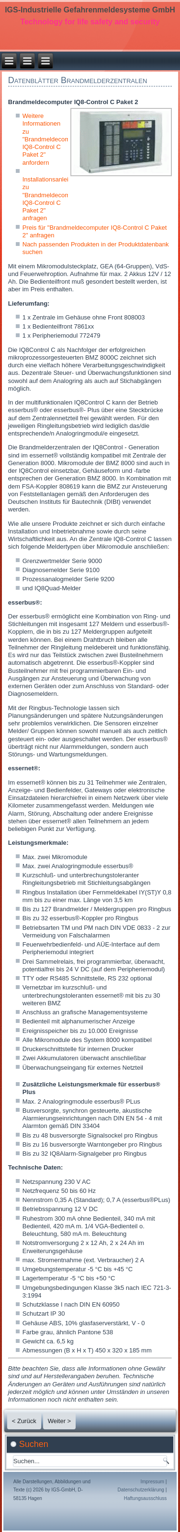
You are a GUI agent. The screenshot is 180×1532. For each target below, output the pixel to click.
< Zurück (24, 1421)
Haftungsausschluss (145, 1498)
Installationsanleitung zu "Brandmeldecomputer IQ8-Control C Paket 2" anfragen (53, 199)
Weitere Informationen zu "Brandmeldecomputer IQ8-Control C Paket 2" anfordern (53, 139)
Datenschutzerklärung (141, 1489)
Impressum (152, 1481)
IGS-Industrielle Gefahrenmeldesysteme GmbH (90, 10)
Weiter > (59, 1421)
